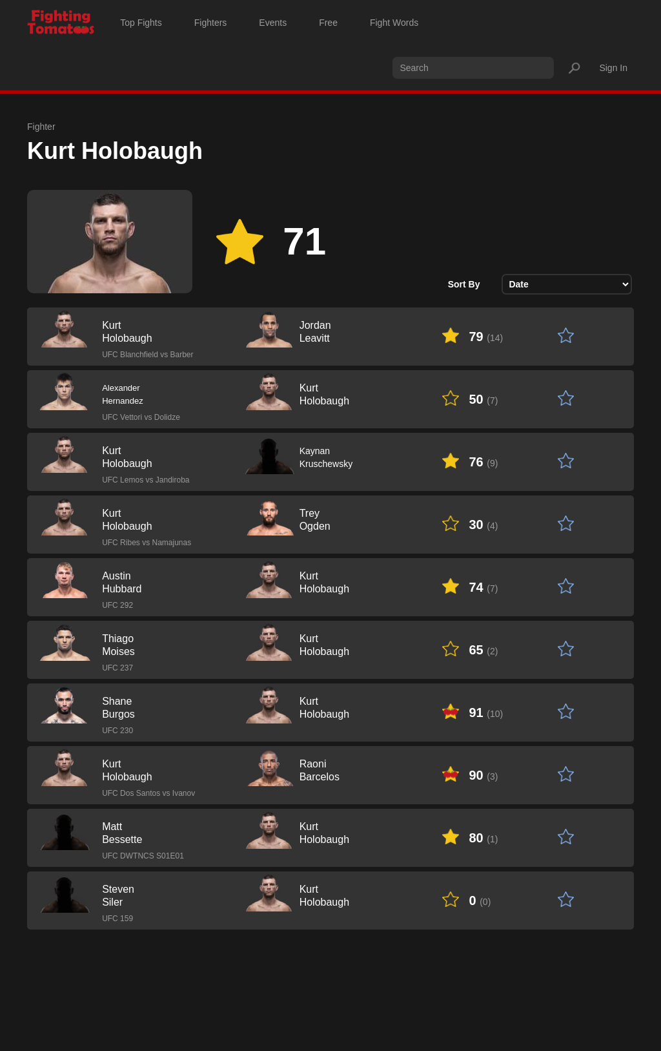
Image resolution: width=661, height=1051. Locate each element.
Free (328, 22)
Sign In (613, 68)
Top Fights (141, 22)
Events (273, 22)
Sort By (464, 284)
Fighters (210, 22)
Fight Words (394, 22)
